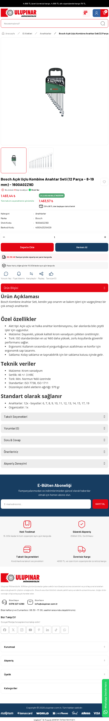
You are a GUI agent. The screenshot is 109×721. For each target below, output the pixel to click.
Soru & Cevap (12, 440)
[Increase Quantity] (105, 237)
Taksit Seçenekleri (15, 416)
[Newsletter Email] (46, 504)
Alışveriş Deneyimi (15, 463)
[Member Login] (96, 13)
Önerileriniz (11, 451)
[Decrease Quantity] (4, 237)
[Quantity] (54, 237)
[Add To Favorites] (104, 182)
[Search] (54, 23)
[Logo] (18, 13)
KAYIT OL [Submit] (100, 503)
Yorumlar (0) (11, 428)
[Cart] (104, 13)
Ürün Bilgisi (11, 288)
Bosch (38, 218)
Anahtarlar (40, 213)
